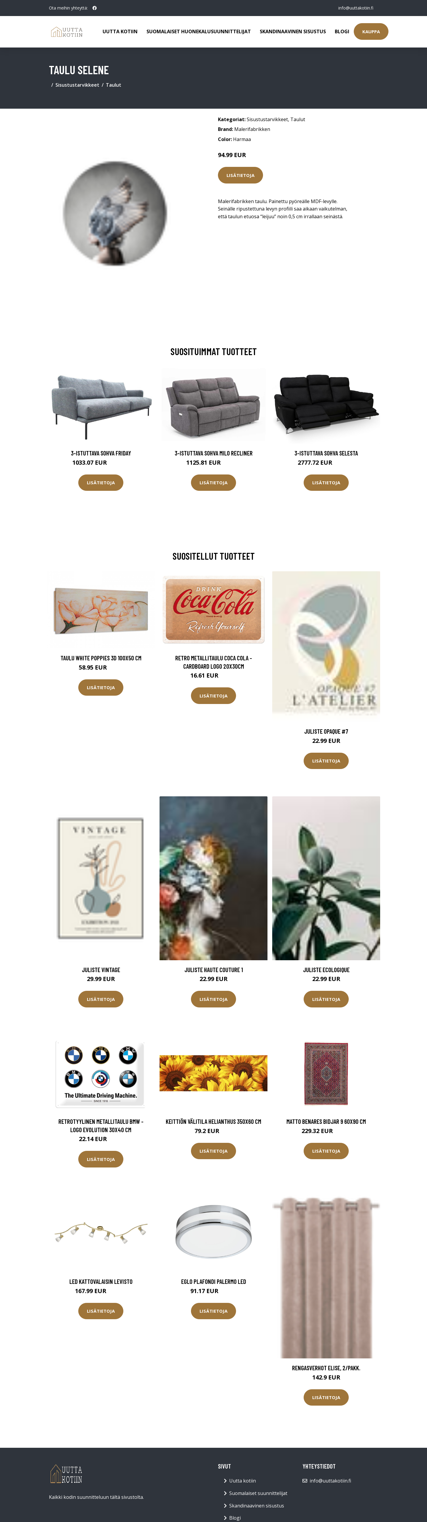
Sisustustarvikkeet (77, 85)
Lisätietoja (240, 175)
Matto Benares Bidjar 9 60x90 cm (326, 1121)
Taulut (113, 85)
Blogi (342, 31)
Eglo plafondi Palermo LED (213, 1281)
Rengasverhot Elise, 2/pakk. (326, 1367)
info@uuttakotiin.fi (355, 8)
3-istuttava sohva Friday (101, 453)
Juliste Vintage (101, 969)
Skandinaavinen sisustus (293, 31)
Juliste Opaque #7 (326, 731)
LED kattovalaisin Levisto (101, 1281)
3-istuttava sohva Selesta (326, 453)
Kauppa (371, 31)
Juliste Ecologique (326, 969)
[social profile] (94, 8)
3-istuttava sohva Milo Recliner (214, 453)
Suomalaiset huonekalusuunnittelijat (198, 31)
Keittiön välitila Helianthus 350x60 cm (213, 1121)
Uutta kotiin (120, 31)
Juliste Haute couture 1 (213, 969)
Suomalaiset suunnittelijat (258, 1493)
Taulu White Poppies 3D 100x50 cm (100, 658)
